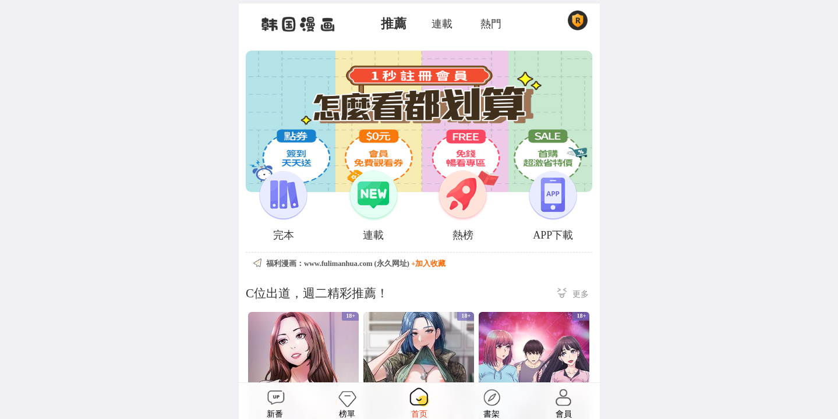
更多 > (573, 294)
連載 (442, 24)
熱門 (490, 24)
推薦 (393, 24)
